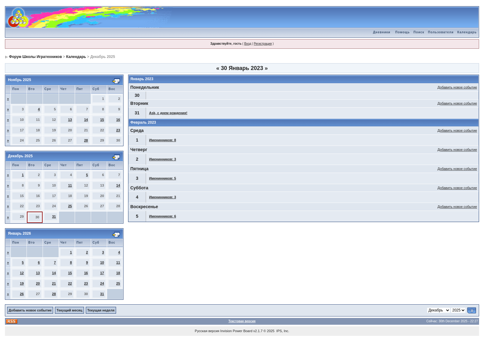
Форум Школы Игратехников (35, 57)
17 (102, 273)
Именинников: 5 (162, 178)
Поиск (419, 32)
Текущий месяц (69, 310)
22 (70, 283)
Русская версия (207, 331)
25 (70, 206)
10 (102, 262)
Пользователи (441, 32)
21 (54, 283)
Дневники (381, 32)
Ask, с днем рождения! (168, 113)
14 (86, 120)
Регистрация (263, 43)
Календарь (467, 32)
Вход (247, 43)
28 (86, 140)
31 (54, 216)
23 (118, 130)
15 (102, 120)
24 (102, 283)
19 (22, 283)
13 (70, 120)
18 (118, 273)
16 (118, 120)
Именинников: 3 (162, 159)
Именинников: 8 (162, 140)
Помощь (402, 32)
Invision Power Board (236, 331)
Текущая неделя (101, 310)
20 (38, 283)
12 (22, 273)
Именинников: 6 (162, 216)
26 (22, 294)
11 (70, 185)
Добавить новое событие (457, 87)
